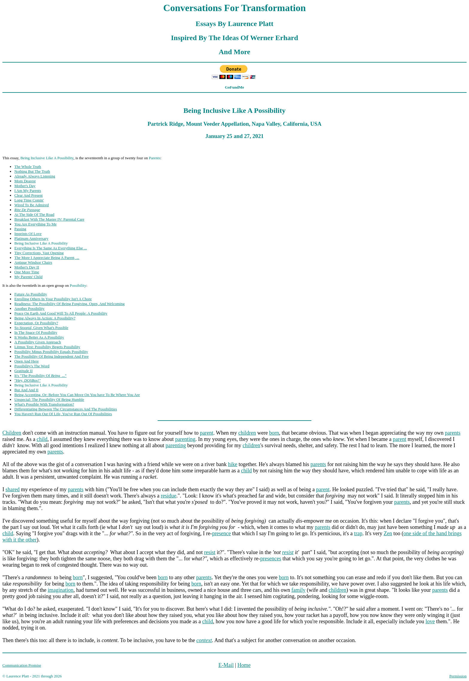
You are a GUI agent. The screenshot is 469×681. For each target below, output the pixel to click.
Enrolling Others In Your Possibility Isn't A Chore (53, 299)
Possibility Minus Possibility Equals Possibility (51, 351)
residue (168, 496)
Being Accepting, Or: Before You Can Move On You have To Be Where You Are (77, 394)
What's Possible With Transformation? (44, 404)
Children (11, 433)
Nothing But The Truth (32, 171)
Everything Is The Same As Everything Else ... (50, 248)
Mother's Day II (26, 267)
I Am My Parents (27, 190)
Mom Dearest (25, 181)
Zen (388, 533)
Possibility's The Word (31, 366)
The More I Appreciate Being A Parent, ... (46, 257)
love (430, 621)
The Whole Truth (27, 166)
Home (244, 665)
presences (270, 559)
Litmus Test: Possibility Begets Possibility (47, 347)
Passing (20, 229)
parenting (185, 439)
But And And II (26, 390)
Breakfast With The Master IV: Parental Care (49, 219)
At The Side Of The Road (34, 214)
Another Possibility (29, 308)
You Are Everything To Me (35, 224)
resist (209, 552)
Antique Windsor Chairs (33, 262)
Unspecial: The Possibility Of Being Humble (49, 399)
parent (206, 433)
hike (232, 464)
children (247, 433)
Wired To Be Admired (31, 205)
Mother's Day (25, 185)
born (274, 433)
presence (221, 533)
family (298, 590)
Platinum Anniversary (31, 238)
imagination (60, 590)
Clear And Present (28, 195)
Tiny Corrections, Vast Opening (39, 253)
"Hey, (27, 380)
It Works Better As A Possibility (39, 337)
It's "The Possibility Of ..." (40, 375)
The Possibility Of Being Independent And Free (51, 356)
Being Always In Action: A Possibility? (44, 318)
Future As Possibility (30, 294)
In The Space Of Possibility (35, 332)
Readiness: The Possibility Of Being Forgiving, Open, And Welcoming (69, 303)
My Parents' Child (28, 276)
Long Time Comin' (29, 200)
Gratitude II (23, 370)
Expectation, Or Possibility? (36, 323)
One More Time (26, 272)
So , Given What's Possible (41, 327)
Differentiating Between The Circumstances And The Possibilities (65, 409)
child (41, 439)
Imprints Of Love (28, 233)
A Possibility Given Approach (37, 342)
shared (13, 489)
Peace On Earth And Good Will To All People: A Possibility (60, 313)
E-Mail (226, 665)
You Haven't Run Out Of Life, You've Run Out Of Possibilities (63, 414)
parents (452, 433)
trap (358, 533)
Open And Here (26, 361)
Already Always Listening (34, 176)
